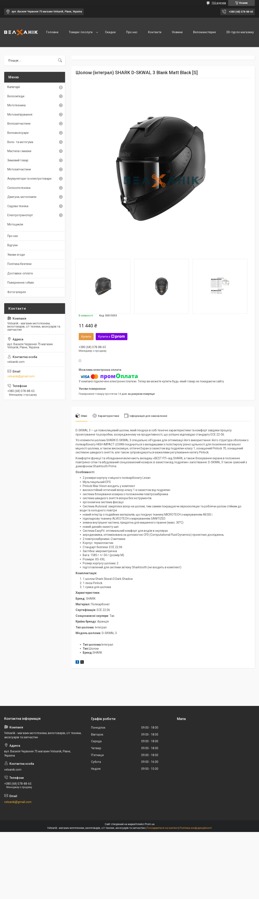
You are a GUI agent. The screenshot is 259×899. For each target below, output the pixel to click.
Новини (177, 32)
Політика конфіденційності (196, 828)
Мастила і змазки (19, 151)
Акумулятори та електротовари (29, 178)
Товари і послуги (81, 32)
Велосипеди (15, 96)
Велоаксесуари (18, 132)
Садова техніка (17, 206)
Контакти (154, 32)
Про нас (131, 32)
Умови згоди (16, 254)
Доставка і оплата (20, 273)
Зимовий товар (17, 160)
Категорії (13, 87)
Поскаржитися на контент (162, 828)
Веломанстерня (204, 32)
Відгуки (12, 245)
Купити (86, 336)
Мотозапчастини (19, 169)
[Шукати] (60, 60)
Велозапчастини (18, 123)
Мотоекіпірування (19, 114)
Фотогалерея (16, 292)
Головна (52, 32)
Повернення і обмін (20, 282)
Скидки (110, 32)
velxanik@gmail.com (21, 376)
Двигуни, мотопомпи (21, 197)
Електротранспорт (20, 215)
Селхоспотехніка (18, 188)
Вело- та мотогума (20, 142)
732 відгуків (219, 2)
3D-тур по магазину (240, 32)
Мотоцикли (15, 224)
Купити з (111, 336)
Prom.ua (149, 824)
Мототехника (16, 105)
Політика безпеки (19, 264)
